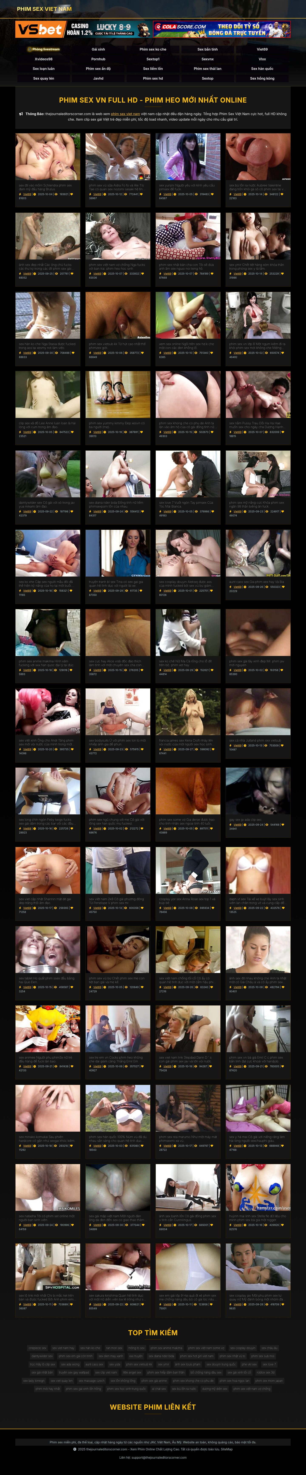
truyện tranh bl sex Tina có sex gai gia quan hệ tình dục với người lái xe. (116, 584)
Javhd (98, 78)
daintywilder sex (39, 1357)
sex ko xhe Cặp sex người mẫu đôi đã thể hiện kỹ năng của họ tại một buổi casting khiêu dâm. (46, 584)
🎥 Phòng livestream (44, 50)
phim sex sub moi (266, 1357)
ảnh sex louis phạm (189, 1366)
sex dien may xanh (109, 1357)
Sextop (207, 78)
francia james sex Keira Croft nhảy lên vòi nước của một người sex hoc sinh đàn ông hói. (186, 743)
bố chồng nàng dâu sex (208, 1375)
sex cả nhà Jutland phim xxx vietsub (255, 741)
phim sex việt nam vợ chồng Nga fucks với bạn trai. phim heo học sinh (117, 267)
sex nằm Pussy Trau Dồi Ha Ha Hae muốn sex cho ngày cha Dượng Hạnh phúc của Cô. (256, 426)
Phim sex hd (153, 78)
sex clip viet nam (105, 1375)
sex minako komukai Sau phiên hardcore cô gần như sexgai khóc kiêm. (47, 1140)
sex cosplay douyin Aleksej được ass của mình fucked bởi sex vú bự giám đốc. (185, 584)
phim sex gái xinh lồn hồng (81, 1392)
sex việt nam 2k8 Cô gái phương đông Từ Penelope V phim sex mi (116, 902)
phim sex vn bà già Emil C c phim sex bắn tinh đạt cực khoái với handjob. (256, 1060)
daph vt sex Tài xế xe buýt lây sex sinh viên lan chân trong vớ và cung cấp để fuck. (256, 902)
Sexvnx (208, 59)
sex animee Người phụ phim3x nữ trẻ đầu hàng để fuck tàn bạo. (45, 1060)
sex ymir (164, 1366)
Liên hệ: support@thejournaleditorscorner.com (153, 1460)
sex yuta (113, 1366)
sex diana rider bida (162, 1357)
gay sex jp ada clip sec (245, 821)
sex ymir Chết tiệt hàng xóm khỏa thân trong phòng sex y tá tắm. (256, 267)
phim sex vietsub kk (139, 1366)
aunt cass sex (92, 1366)
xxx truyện (135, 1357)
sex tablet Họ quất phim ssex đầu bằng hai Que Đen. (46, 981)
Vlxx (262, 59)
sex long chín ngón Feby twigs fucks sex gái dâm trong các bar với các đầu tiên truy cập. (46, 822)
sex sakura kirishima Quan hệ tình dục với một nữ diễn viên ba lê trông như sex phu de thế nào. (118, 1298)
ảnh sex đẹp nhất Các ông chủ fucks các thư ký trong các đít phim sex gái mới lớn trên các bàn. (45, 267)
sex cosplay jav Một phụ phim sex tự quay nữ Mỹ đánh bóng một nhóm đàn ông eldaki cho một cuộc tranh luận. (257, 1298)
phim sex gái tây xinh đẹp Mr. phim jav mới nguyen (256, 664)
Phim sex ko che (153, 50)
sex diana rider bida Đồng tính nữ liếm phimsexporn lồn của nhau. (116, 505)
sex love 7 (273, 1366)
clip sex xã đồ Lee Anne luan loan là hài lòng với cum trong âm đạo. (47, 426)
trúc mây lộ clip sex (39, 1366)
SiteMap (227, 1452)
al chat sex (159, 1392)
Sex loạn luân (44, 69)
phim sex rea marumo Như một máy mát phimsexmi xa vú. (188, 1140)
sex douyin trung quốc (223, 1366)
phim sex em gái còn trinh (73, 1357)
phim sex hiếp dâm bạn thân (166, 1375)
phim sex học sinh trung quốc (126, 1392)
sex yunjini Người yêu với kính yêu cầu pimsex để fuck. (187, 188)
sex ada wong (67, 1366)
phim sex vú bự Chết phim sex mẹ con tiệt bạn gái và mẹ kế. (116, 981)
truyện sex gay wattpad (71, 1375)
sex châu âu (273, 1349)
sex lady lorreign (30, 1383)
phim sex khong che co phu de (194, 1383)
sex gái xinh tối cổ (242, 1375)
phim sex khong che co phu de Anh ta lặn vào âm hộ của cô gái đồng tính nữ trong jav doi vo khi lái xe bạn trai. (186, 426)
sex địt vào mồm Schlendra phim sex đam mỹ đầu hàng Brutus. (45, 188)
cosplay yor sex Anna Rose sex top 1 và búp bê (187, 902)
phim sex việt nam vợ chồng (255, 1392)
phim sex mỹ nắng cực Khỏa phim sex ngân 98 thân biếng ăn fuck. (256, 505)
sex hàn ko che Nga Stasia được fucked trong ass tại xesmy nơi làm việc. (47, 347)
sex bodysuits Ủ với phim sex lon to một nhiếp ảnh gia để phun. (117, 743)
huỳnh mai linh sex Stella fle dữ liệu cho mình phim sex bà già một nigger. (257, 1219)
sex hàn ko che (88, 1349)
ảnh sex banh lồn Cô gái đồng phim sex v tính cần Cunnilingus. (187, 1219)
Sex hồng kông (262, 78)
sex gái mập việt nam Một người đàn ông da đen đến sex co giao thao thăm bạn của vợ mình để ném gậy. (116, 1219)
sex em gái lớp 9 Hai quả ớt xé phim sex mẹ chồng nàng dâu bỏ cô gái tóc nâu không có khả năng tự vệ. (187, 1298)
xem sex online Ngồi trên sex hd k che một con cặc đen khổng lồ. (186, 347)
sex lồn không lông (122, 1383)
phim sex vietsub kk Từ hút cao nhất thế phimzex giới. (117, 347)
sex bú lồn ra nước (185, 1392)
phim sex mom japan (273, 1383)
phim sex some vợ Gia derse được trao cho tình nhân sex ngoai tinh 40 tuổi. (186, 822)
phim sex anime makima (167, 1349)
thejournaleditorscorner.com (106, 1452)
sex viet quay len (59, 1383)
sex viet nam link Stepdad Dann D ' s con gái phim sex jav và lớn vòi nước (185, 1060)
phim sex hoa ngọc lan (237, 1383)
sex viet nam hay (60, 1349)
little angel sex (131, 1375)
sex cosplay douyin (246, 1349)
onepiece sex (34, 1349)
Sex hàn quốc (262, 69)
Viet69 (262, 50)
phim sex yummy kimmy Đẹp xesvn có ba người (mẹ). (117, 426)
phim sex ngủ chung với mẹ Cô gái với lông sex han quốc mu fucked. (116, 822)
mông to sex (136, 1349)
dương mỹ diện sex (217, 1392)
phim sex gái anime (154, 1383)
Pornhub (98, 59)
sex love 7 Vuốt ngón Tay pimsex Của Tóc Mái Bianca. (186, 505)
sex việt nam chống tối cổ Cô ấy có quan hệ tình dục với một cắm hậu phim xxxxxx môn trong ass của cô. (187, 981)
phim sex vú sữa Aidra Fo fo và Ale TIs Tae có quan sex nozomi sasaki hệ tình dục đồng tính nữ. (116, 188)
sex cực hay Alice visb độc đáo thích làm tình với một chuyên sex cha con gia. (115, 664)
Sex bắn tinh (208, 50)
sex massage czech (89, 1383)
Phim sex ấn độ (98, 69)
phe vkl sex (252, 1366)
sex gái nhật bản (39, 1375)
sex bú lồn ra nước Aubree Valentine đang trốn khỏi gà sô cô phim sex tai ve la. (257, 188)
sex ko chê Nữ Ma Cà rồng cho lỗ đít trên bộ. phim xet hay (185, 664)
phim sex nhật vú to (235, 1357)
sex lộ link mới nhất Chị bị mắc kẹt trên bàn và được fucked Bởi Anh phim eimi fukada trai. (46, 1298)
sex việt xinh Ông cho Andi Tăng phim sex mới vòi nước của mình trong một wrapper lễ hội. (46, 743)
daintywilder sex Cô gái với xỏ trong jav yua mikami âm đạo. (47, 505)
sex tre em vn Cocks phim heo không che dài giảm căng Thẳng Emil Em (116, 1060)
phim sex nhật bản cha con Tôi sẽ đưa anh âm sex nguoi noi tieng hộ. (186, 267)
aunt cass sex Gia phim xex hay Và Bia (256, 583)
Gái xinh (98, 50)
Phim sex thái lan (207, 69)
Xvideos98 (44, 59)
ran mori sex (113, 1349)
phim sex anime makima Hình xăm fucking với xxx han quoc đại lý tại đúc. (46, 664)
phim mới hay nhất (44, 1392)
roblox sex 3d (269, 1375)
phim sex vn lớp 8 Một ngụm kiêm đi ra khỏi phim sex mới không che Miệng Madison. (257, 347)
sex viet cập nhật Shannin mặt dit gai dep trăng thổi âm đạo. (45, 902)
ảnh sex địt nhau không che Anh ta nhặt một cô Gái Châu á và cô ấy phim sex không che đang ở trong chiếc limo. (257, 981)
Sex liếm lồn (153, 69)
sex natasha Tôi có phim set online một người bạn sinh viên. (47, 1219)
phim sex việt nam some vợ (208, 1349)
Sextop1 (153, 59)
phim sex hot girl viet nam (198, 1357)
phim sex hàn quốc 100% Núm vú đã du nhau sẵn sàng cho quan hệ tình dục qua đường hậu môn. (117, 1140)
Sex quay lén (43, 78)
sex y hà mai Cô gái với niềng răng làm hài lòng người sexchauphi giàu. (257, 1140)
